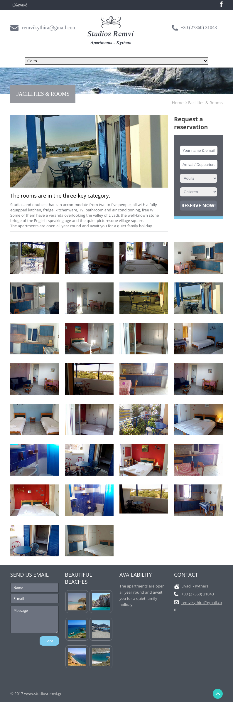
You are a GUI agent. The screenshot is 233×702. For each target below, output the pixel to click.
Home (178, 102)
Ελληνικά (19, 5)
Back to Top (217, 694)
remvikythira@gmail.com (49, 28)
